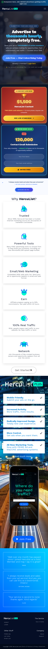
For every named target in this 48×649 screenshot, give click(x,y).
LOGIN (6, 624)
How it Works (40, 621)
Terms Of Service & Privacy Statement (33, 646)
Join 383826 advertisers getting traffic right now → (24, 3)
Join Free (23, 539)
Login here (32, 63)
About (42, 634)
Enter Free (24, 169)
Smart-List (7, 638)
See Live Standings (24, 118)
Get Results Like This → (24, 189)
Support (41, 636)
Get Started (23, 370)
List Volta (7, 636)
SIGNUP (6, 622)
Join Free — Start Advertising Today (24, 58)
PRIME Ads (7, 634)
